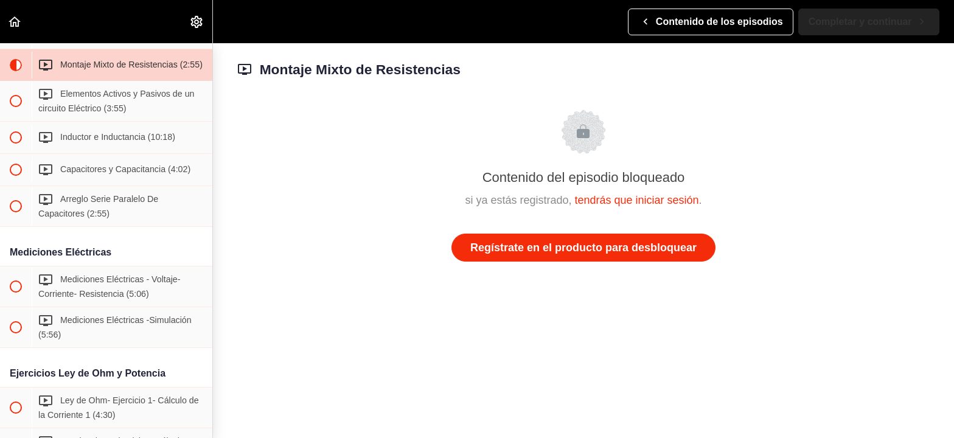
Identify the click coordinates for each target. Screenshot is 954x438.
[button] (15, 21)
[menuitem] (197, 21)
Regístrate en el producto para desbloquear (583, 248)
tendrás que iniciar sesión (636, 200)
